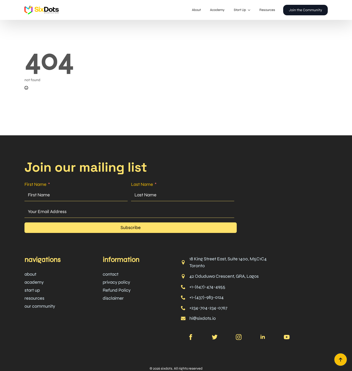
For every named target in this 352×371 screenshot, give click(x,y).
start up (32, 290)
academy (34, 282)
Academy (217, 10)
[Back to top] (340, 359)
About (196, 10)
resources (34, 298)
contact (110, 274)
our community (39, 306)
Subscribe (131, 227)
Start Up (240, 10)
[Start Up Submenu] (250, 10)
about (30, 274)
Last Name (142, 184)
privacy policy (116, 282)
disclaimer (113, 298)
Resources (267, 10)
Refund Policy (117, 290)
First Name (35, 184)
